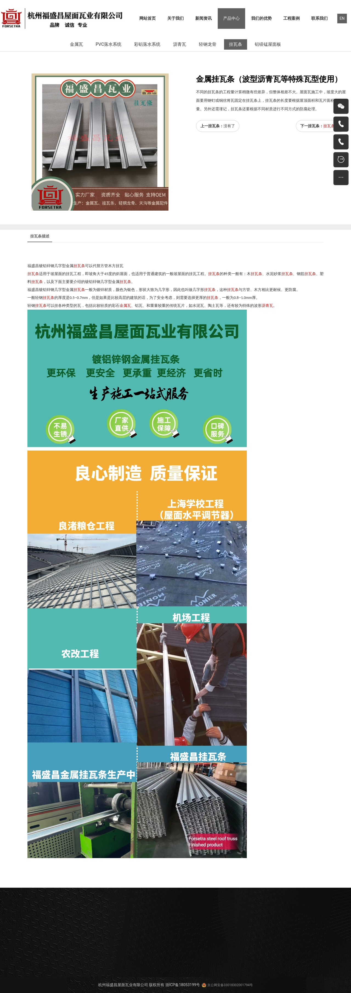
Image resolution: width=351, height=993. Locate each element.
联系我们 (319, 18)
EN (342, 18)
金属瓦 (76, 44)
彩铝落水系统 (147, 44)
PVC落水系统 (109, 44)
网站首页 (147, 18)
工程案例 (291, 18)
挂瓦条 (235, 44)
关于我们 (175, 18)
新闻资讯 (203, 18)
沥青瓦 (179, 44)
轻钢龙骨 (207, 44)
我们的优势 (261, 18)
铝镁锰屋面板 (268, 44)
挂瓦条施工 (332, 126)
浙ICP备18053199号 (182, 985)
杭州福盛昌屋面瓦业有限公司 (123, 985)
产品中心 (231, 18)
